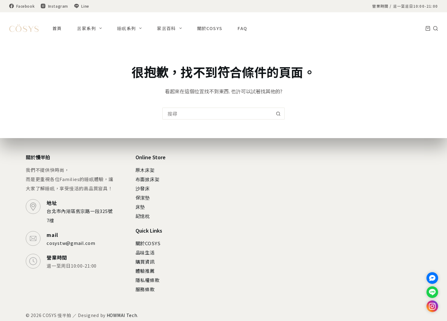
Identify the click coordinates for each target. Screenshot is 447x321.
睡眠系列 (130, 28)
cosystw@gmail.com (71, 243)
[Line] (81, 6)
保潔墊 (143, 197)
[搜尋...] (217, 113)
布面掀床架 (148, 179)
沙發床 (143, 188)
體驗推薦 (145, 271)
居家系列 (90, 28)
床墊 (140, 206)
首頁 (57, 28)
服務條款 (145, 289)
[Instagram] (54, 6)
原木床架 (145, 170)
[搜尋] (435, 28)
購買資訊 (145, 261)
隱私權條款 (148, 280)
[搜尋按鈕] (278, 113)
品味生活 (145, 252)
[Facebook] (22, 6)
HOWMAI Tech (122, 315)
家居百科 (170, 28)
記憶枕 (143, 216)
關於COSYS (210, 28)
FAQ (242, 28)
